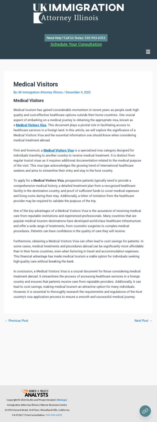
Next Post (143, 320)
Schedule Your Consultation (76, 44)
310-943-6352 (54, 415)
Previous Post (16, 320)
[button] (148, 52)
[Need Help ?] (145, 411)
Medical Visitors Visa (31, 125)
